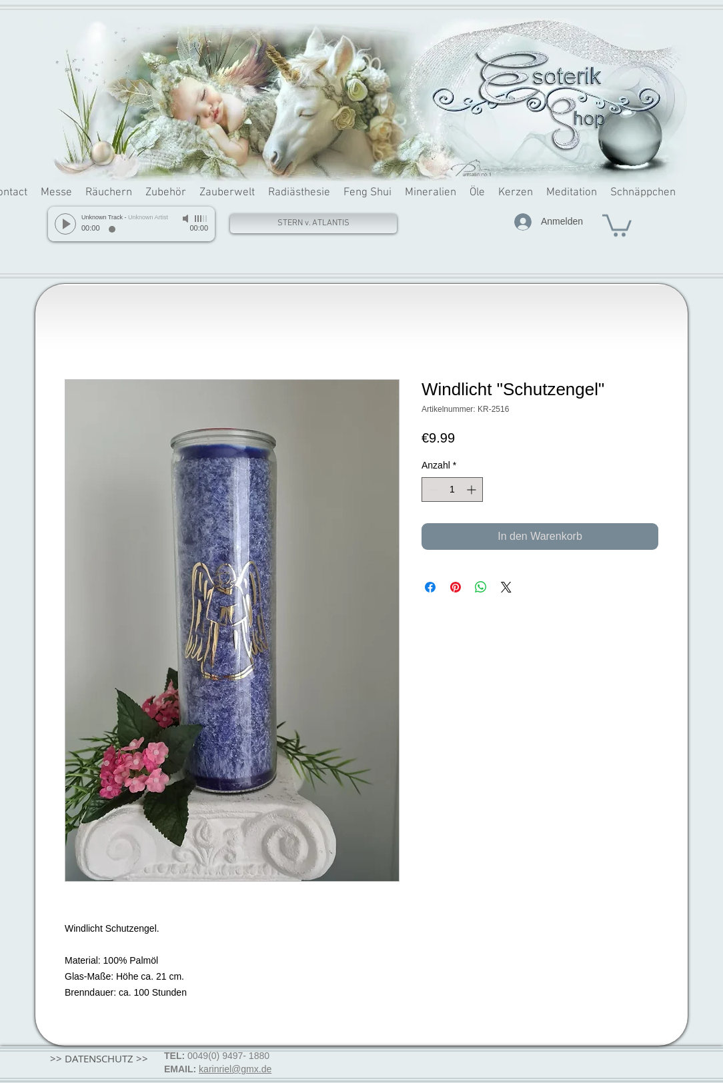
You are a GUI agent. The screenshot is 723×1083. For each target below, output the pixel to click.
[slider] (201, 218)
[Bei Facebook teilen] (430, 587)
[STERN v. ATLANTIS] (313, 223)
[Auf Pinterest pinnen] (456, 587)
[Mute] (186, 218)
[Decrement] (432, 489)
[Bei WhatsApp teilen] (481, 587)
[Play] (65, 224)
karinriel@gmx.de (235, 1069)
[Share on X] (506, 587)
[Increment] (472, 489)
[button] (617, 224)
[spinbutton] (452, 489)
